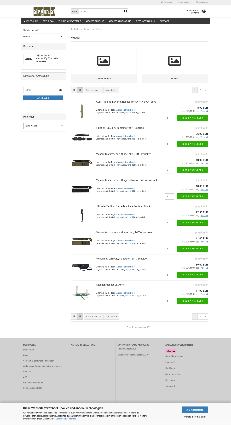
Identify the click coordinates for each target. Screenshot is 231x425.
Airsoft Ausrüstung (120, 21)
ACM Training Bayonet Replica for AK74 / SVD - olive (126, 106)
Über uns (27, 376)
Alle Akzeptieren (194, 410)
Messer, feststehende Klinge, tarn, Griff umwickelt (124, 236)
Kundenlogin (184, 2)
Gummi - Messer (31, 30)
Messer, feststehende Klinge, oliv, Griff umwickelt (123, 158)
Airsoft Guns (30, 21)
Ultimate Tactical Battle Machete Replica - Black (123, 210)
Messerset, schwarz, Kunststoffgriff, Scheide (121, 263)
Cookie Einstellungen (32, 392)
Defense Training (145, 21)
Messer (26, 36)
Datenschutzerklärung (66, 419)
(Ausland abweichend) (125, 114)
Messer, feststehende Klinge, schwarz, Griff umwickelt (126, 184)
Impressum (28, 354)
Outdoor (164, 21)
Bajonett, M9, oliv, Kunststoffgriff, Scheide (120, 132)
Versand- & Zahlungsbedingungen (38, 365)
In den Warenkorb (192, 122)
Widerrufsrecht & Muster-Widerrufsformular (43, 370)
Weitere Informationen (195, 416)
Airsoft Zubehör (95, 21)
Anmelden (43, 98)
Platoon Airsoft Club (127, 353)
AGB (25, 382)
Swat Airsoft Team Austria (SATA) (133, 359)
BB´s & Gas (48, 21)
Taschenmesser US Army (110, 289)
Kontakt (26, 359)
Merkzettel (202, 2)
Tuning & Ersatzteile (69, 21)
